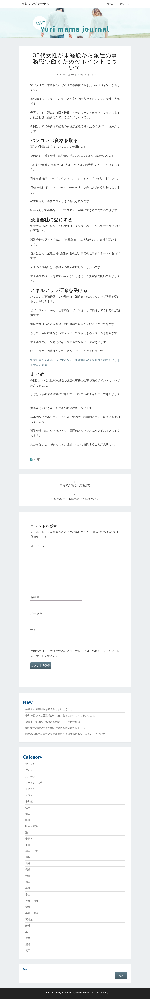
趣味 (27, 925)
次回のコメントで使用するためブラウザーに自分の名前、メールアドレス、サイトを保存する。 (75, 653)
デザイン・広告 (34, 782)
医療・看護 (31, 826)
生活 (27, 888)
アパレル (30, 764)
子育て (29, 838)
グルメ (29, 770)
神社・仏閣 (31, 900)
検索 (121, 975)
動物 (27, 820)
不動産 (29, 801)
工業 (27, 844)
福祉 (27, 906)
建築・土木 (31, 851)
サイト (34, 630)
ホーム (110, 3)
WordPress (82, 992)
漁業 (27, 875)
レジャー (30, 795)
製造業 (29, 919)
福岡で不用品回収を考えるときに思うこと (49, 709)
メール (36, 613)
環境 (27, 882)
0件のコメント (88, 74)
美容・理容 (31, 913)
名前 (34, 597)
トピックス (123, 3)
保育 (27, 813)
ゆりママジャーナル (35, 4)
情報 (27, 857)
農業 (27, 938)
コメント (37, 546)
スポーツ (30, 776)
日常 (27, 863)
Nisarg (104, 992)
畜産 (27, 894)
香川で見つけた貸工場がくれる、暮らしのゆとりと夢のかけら (60, 715)
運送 (27, 944)
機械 (27, 869)
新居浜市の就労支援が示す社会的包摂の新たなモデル (55, 727)
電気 (27, 950)
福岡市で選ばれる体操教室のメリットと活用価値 (52, 721)
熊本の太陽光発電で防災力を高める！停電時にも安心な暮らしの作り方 (65, 734)
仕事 (37, 459)
